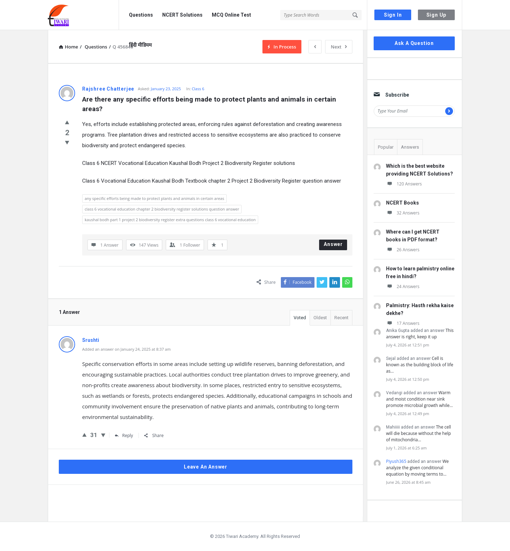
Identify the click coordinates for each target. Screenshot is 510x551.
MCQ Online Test (231, 15)
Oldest (320, 317)
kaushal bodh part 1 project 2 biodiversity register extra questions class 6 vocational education (170, 219)
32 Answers (402, 213)
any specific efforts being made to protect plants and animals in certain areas (154, 198)
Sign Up (436, 15)
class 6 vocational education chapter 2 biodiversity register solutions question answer (162, 209)
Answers (410, 147)
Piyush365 (396, 461)
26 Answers (402, 250)
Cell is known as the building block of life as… (419, 364)
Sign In (393, 15)
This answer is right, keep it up (420, 333)
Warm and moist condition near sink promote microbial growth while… (419, 399)
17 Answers (402, 323)
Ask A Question (414, 43)
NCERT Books (402, 203)
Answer (333, 244)
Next (339, 47)
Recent (341, 317)
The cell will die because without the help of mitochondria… (418, 433)
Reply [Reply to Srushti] (124, 435)
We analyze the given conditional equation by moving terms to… (417, 467)
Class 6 (198, 88)
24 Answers (402, 286)
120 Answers (404, 184)
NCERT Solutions (182, 15)
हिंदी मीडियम (140, 45)
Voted (300, 317)
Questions (141, 15)
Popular (385, 147)
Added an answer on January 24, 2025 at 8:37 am (126, 349)
